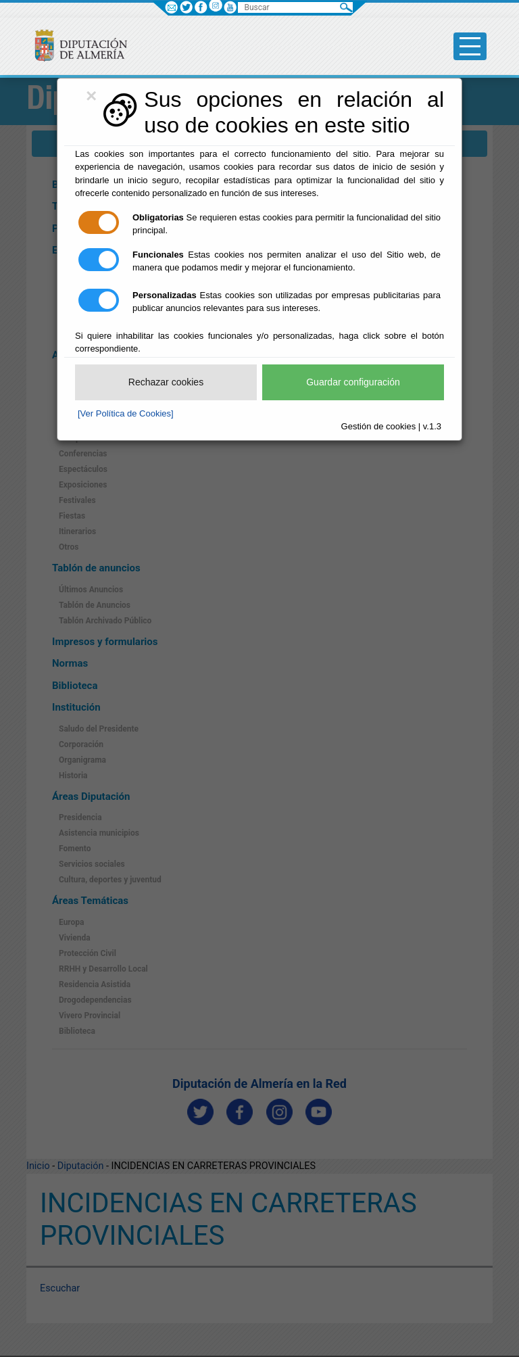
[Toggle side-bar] (470, 46)
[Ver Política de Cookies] (126, 413)
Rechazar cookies (165, 382)
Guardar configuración (353, 382)
